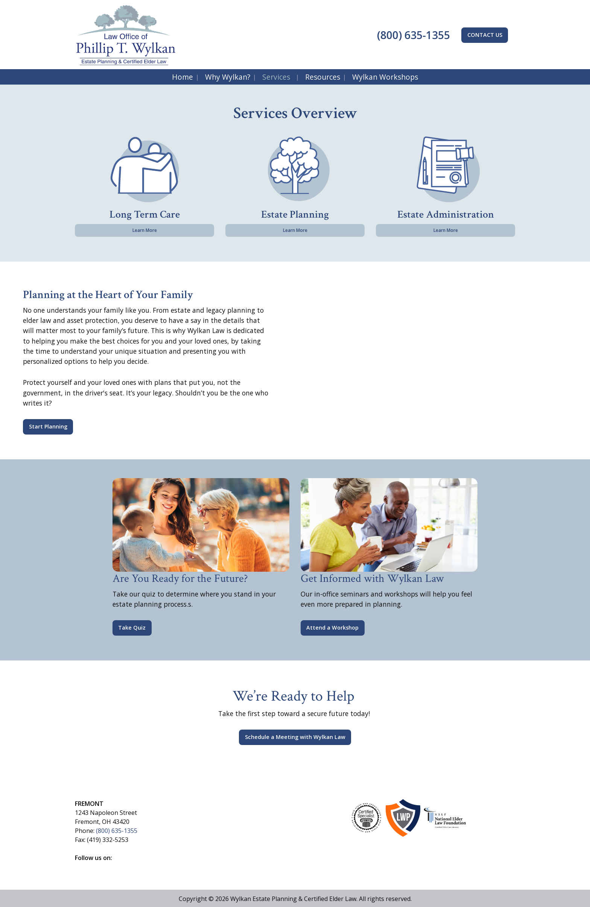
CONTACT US (484, 34)
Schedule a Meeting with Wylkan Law (295, 736)
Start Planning (48, 426)
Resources (322, 77)
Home (182, 77)
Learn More (144, 230)
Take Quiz (132, 627)
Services (276, 77)
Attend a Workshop (332, 627)
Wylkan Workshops (385, 77)
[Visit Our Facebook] (81, 866)
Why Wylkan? (227, 77)
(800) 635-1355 (412, 35)
